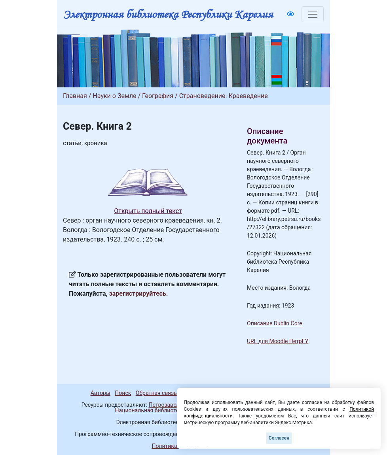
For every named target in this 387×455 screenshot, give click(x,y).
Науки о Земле (114, 96)
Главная (75, 96)
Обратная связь (156, 393)
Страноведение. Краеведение (223, 96)
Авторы (100, 393)
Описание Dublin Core (274, 323)
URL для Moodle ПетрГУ (277, 341)
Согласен (279, 438)
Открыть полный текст (148, 211)
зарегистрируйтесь (137, 293)
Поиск (123, 393)
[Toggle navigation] (313, 14)
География (157, 96)
